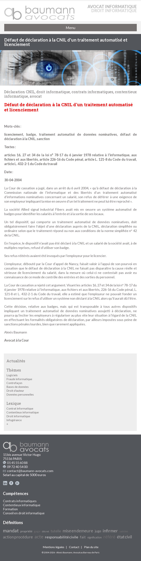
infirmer (110, 530)
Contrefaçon (14, 383)
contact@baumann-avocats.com (30, 471)
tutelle (56, 531)
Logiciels (12, 375)
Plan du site (91, 547)
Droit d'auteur (15, 390)
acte (39, 536)
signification (94, 537)
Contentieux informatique (22, 412)
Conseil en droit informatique (24, 513)
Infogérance (14, 420)
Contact (74, 547)
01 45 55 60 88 (17, 463)
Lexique (13, 403)
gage (37, 531)
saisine (124, 531)
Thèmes (13, 370)
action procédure (18, 537)
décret (45, 531)
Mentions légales (53, 547)
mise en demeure (78, 530)
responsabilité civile (61, 537)
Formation (10, 509)
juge (98, 531)
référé (109, 536)
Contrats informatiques (20, 501)
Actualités (15, 360)
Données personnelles (20, 394)
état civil (124, 536)
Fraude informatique (19, 379)
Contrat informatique (19, 408)
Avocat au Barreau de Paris (86, 552)
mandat (11, 530)
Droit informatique (18, 416)
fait (83, 537)
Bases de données (17, 386)
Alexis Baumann (64, 552)
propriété (26, 531)
